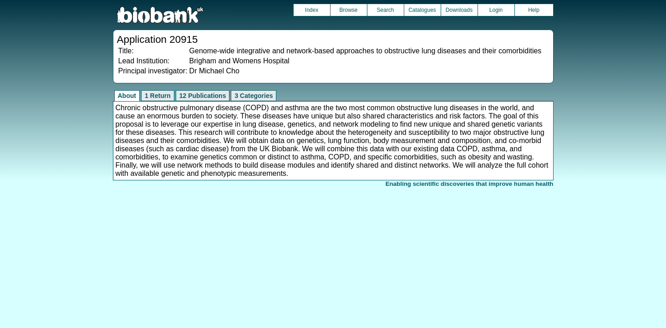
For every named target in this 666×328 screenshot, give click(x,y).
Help (533, 10)
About (127, 95)
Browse (348, 10)
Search (385, 10)
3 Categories (253, 95)
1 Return (158, 95)
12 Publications (202, 95)
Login (496, 10)
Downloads (459, 10)
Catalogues (422, 10)
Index (311, 10)
